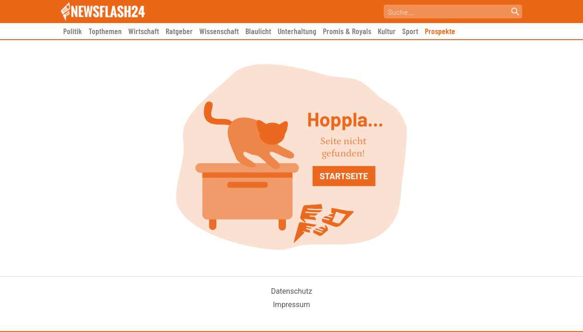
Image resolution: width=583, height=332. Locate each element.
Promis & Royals (347, 31)
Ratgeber (179, 31)
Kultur (387, 31)
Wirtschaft (143, 31)
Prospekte (440, 31)
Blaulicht (258, 31)
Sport (410, 31)
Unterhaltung (297, 31)
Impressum (291, 304)
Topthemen (105, 31)
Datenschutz (291, 291)
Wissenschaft (219, 31)
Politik (72, 31)
